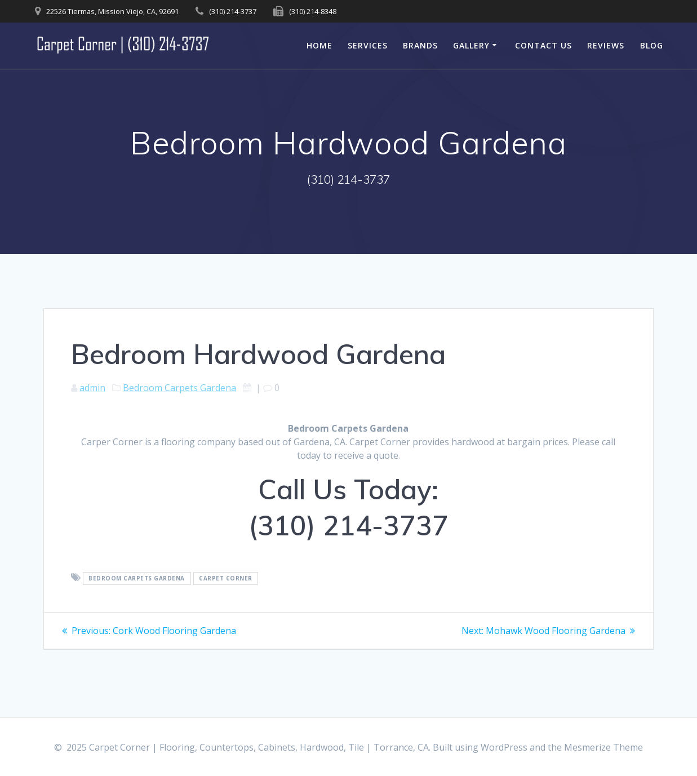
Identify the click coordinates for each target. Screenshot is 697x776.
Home (319, 45)
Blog (651, 45)
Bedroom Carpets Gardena (179, 388)
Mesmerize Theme (603, 747)
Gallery (471, 45)
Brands (420, 45)
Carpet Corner (225, 578)
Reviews (605, 45)
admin (92, 388)
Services (368, 45)
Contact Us (543, 45)
